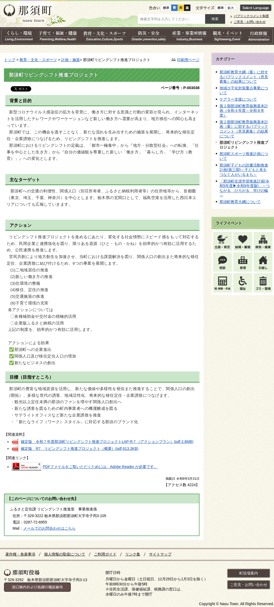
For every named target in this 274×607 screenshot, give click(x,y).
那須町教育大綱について (240, 202)
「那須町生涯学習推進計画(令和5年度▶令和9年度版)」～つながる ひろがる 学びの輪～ (245, 188)
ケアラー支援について (238, 99)
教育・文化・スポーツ (38, 60)
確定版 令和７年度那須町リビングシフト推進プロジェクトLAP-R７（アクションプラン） (107, 441)
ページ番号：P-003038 (180, 88)
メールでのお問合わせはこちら (49, 528)
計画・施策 (70, 60)
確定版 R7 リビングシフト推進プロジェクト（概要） (79, 448)
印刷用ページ (188, 60)
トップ (9, 60)
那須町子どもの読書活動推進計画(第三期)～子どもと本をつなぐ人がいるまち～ (244, 170)
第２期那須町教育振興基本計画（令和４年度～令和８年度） (244, 110)
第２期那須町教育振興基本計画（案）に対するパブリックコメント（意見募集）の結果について (244, 129)
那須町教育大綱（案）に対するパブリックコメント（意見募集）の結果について (244, 77)
